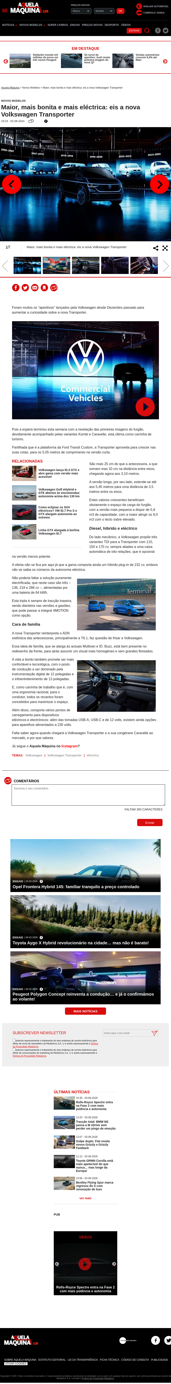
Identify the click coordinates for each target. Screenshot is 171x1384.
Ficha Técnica (109, 1359)
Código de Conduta (135, 1359)
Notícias (9, 25)
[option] (34, 61)
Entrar (134, 30)
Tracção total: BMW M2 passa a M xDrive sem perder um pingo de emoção (96, 1125)
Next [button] (165, 61)
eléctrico (93, 755)
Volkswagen (33, 755)
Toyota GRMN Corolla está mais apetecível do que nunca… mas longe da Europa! (94, 1166)
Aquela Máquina (10, 87)
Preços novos (92, 25)
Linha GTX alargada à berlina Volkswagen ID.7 (59, 531)
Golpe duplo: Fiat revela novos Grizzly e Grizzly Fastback (93, 1144)
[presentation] (126, 1047)
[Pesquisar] (147, 31)
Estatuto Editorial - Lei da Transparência (68, 1359)
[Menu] (4, 10)
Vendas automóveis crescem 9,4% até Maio (147, 57)
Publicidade (159, 1359)
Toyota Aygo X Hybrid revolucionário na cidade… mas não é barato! (80, 943)
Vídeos (126, 25)
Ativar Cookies (15, 1363)
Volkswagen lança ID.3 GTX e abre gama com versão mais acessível (59, 473)
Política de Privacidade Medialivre (29, 1055)
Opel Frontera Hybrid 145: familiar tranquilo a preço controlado (75, 886)
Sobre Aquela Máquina (20, 1359)
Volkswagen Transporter (64, 755)
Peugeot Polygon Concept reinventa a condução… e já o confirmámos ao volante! (83, 996)
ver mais (86, 1198)
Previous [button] (5, 61)
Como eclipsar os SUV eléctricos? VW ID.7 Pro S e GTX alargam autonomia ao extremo (58, 512)
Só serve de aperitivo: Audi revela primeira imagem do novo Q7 (97, 59)
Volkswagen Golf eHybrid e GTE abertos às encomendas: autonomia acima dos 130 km (59, 493)
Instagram (69, 746)
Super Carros (58, 25)
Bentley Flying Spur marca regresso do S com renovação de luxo (94, 1186)
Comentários (26, 781)
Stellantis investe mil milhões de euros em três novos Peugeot (45, 57)
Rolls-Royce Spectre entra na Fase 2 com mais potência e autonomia (94, 1106)
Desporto (112, 25)
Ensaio (75, 25)
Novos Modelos (32, 25)
